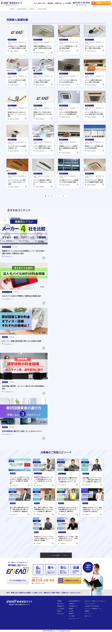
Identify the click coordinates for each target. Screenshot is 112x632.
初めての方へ (42, 3)
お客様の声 (57, 3)
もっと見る (59, 555)
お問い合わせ (60, 613)
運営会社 (59, 611)
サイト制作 (71, 616)
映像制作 (71, 608)
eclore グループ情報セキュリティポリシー (95, 601)
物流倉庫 (71, 613)
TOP (35, 3)
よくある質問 (66, 3)
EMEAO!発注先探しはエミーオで (51, 630)
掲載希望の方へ (61, 606)
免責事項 (87, 611)
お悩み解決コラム (73, 606)
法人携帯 (71, 611)
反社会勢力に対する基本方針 (92, 606)
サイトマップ (88, 613)
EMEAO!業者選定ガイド (75, 601)
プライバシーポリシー (90, 603)
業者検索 (50, 3)
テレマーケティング (74, 618)
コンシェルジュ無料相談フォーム (93, 608)
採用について (88, 616)
